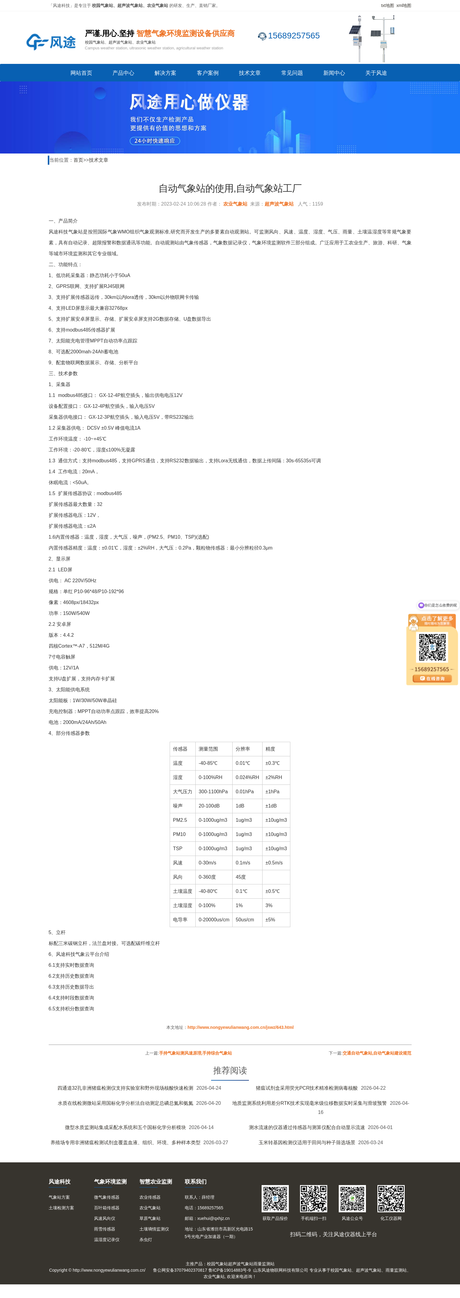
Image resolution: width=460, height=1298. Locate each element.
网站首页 (81, 73)
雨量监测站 (264, 1263)
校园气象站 (217, 1263)
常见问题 (292, 73)
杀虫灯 (145, 1239)
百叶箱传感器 (106, 1207)
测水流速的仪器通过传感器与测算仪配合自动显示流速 (307, 1127)
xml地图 (404, 5)
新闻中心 (334, 73)
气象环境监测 (110, 1182)
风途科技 (59, 1182)
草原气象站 (150, 1218)
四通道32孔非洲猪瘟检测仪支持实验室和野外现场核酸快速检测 (125, 1088)
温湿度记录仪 (106, 1239)
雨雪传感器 (104, 1229)
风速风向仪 (104, 1218)
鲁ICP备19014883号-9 (229, 1270)
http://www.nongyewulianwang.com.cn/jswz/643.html (241, 1027)
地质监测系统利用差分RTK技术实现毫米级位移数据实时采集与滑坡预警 (309, 1103)
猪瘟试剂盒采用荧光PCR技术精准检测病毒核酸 (307, 1088)
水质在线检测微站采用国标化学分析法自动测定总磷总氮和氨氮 (125, 1103)
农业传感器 (150, 1197)
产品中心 (123, 73)
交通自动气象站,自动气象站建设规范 (377, 1053)
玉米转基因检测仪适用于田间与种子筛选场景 (307, 1142)
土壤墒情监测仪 (154, 1229)
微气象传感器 (106, 1197)
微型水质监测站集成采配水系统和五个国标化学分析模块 (125, 1127)
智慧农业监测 (155, 1182)
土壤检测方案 (61, 1207)
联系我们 (196, 1182)
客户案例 (208, 73)
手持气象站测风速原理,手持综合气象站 (195, 1053)
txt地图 (387, 5)
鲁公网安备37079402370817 (180, 1270)
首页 (78, 160)
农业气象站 (235, 203)
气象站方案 (59, 1197)
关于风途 (376, 73)
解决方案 (165, 73)
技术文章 (250, 73)
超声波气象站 (279, 203)
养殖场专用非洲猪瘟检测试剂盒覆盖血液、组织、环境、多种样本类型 (126, 1142)
